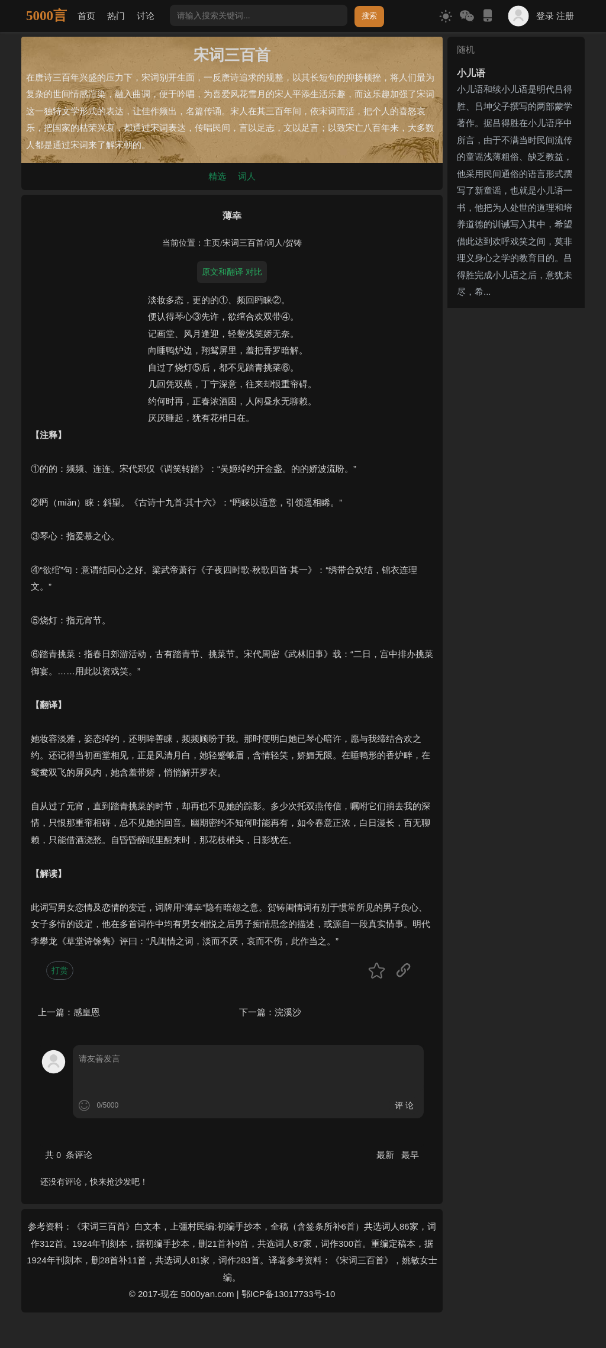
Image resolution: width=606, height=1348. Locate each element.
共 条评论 (68, 1155)
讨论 (145, 16)
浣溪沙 (288, 1012)
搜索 (369, 15)
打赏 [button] (59, 970)
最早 (410, 1155)
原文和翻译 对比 (232, 271)
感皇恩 (86, 1012)
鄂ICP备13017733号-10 (288, 1294)
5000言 (46, 15)
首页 (86, 16)
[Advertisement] (516, 490)
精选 (217, 176)
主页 (212, 243)
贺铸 (293, 243)
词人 (247, 176)
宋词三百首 (243, 243)
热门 (116, 16)
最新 (386, 1155)
